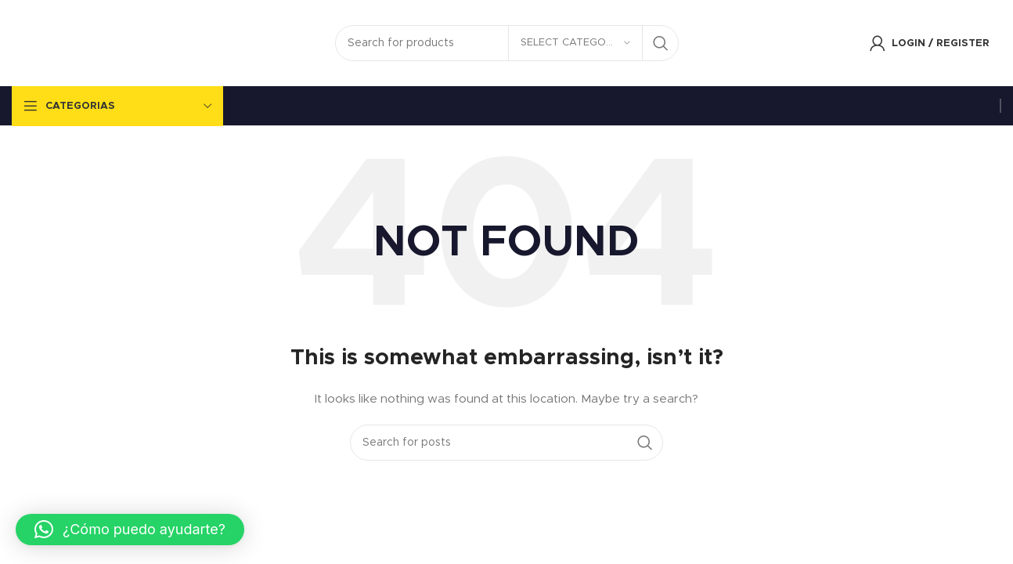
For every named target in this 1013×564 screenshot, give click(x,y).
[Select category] (575, 43)
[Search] (507, 43)
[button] (130, 529)
